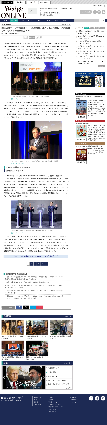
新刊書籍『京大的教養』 (46, 15)
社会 (39, 20)
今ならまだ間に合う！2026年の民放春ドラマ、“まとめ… (91, 42)
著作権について (52, 402)
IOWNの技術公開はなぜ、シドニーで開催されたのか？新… (90, 62)
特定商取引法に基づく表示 (55, 407)
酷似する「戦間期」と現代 (57, 380)
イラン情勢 (12, 387)
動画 (64, 20)
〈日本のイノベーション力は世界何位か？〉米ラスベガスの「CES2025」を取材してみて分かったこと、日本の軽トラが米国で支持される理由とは (34, 297)
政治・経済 (14, 20)
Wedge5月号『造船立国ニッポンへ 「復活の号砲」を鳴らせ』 (56, 9)
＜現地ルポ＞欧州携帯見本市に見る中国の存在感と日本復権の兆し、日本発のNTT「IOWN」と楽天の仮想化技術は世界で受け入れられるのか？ (34, 278)
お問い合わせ (52, 411)
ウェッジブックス (75, 402)
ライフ (48, 20)
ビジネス (31, 20)
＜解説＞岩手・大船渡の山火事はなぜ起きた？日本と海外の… (91, 57)
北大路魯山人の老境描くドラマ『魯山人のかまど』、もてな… (91, 47)
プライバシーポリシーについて (56, 404)
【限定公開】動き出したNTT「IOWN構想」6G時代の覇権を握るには (27, 282)
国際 (22, 20)
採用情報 (50, 399)
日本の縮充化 (52, 376)
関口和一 (11, 33)
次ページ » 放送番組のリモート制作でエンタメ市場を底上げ (36, 256)
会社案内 (50, 397)
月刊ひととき (74, 399)
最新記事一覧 (37, 397)
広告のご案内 (52, 409)
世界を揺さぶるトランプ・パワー (58, 385)
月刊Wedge (73, 397)
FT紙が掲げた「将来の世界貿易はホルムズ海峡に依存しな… (91, 37)
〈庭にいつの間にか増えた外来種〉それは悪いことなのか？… (91, 32)
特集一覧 (36, 402)
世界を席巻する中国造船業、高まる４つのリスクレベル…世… (91, 52)
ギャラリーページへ (18, 99)
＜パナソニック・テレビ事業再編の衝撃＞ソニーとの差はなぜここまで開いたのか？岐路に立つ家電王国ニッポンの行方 (34, 286)
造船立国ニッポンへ (55, 368)
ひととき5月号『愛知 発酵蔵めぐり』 (50, 13)
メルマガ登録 (86, 12)
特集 (56, 20)
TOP (5, 20)
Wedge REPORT (7, 24)
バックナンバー (8, 307)
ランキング (37, 399)
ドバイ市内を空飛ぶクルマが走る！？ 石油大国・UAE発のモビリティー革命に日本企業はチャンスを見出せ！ (34, 292)
